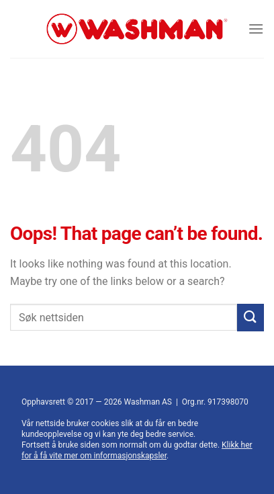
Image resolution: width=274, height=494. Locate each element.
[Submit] (250, 317)
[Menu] (256, 28)
